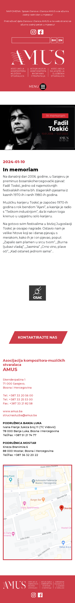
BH (54, 40)
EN (60, 40)
